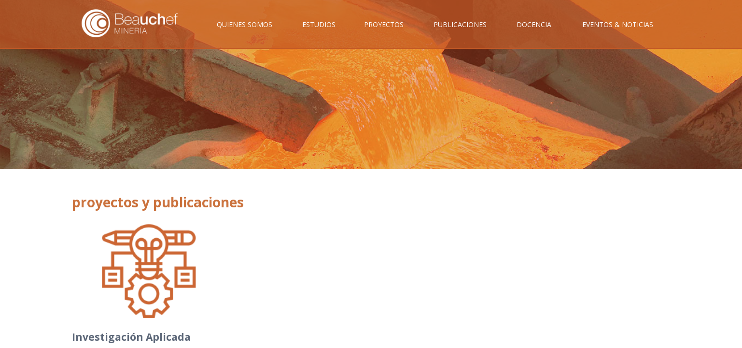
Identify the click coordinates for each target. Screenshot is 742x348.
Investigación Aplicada (131, 337)
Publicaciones (460, 24)
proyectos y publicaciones (158, 202)
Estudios (319, 24)
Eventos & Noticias (617, 24)
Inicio (136, 34)
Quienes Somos (244, 24)
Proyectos (384, 24)
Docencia (534, 24)
